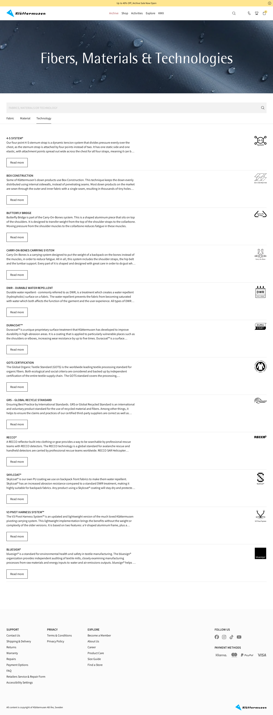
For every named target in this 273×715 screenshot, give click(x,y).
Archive (113, 13)
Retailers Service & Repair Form (25, 677)
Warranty (12, 653)
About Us (93, 641)
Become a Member (99, 635)
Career (92, 647)
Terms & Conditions (59, 635)
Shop (125, 13)
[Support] (249, 13)
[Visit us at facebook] (217, 637)
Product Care (96, 653)
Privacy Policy (55, 641)
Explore (150, 13)
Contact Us (13, 635)
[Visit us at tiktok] (231, 637)
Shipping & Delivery (18, 641)
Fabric (10, 118)
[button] (136, 3)
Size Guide (94, 659)
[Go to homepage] (26, 13)
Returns (11, 647)
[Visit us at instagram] (224, 637)
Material (25, 118)
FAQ (9, 671)
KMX (161, 13)
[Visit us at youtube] (239, 637)
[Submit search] (263, 107)
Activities (137, 13)
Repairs (11, 659)
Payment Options (17, 665)
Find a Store (95, 665)
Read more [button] (17, 162)
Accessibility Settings (19, 682)
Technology (43, 118)
